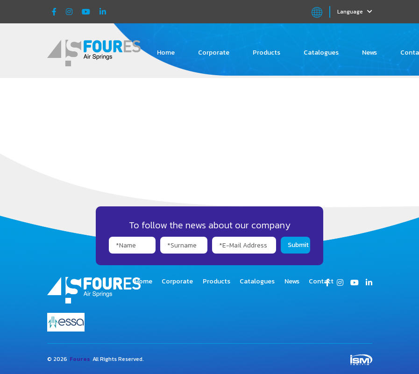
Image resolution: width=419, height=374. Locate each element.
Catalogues (321, 52)
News (369, 52)
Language (354, 11)
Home (166, 52)
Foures (80, 359)
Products (266, 52)
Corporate (213, 52)
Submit (298, 245)
